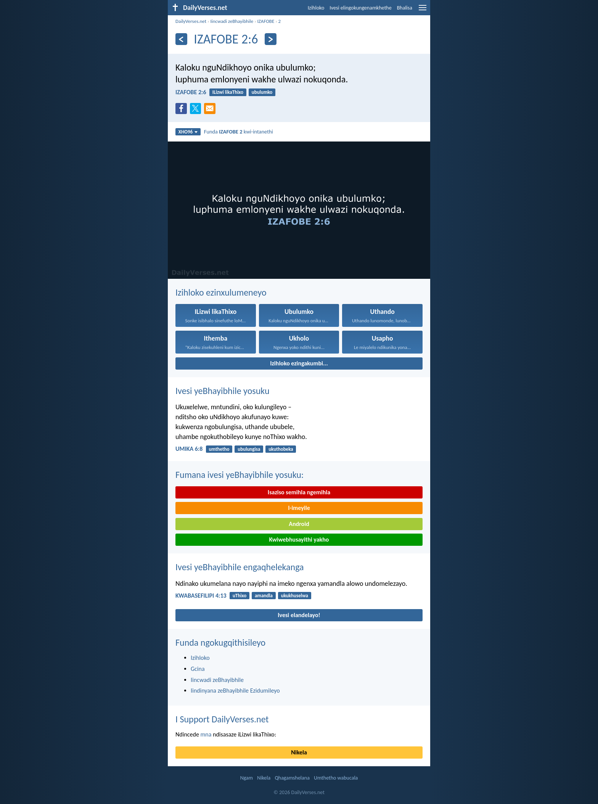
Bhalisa (404, 8)
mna (206, 734)
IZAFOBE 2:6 (190, 92)
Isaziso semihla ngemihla (299, 492)
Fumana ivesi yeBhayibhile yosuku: (239, 474)
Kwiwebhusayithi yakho (299, 539)
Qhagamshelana (292, 778)
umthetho (219, 449)
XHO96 (188, 132)
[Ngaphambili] (181, 39)
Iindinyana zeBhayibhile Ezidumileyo (235, 690)
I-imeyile (299, 507)
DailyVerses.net (190, 21)
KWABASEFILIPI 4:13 (201, 595)
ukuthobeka (280, 449)
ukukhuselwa (294, 595)
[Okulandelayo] (270, 39)
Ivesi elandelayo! (299, 615)
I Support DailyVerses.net (222, 719)
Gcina (198, 668)
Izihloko (316, 8)
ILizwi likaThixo (227, 92)
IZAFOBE (266, 21)
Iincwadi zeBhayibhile (231, 21)
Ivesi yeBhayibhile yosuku (222, 390)
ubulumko (262, 92)
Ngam (246, 778)
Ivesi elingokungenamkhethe (360, 8)
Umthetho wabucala (336, 778)
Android (299, 523)
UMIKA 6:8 (189, 448)
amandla (264, 595)
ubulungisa (249, 449)
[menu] (422, 10)
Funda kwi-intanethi (238, 131)
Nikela (299, 752)
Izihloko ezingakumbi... (299, 363)
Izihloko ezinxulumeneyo (221, 292)
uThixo (239, 595)
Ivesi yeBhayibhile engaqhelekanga (239, 566)
